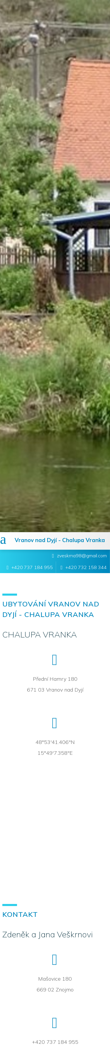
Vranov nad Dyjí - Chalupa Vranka (60, 540)
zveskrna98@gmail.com (82, 555)
